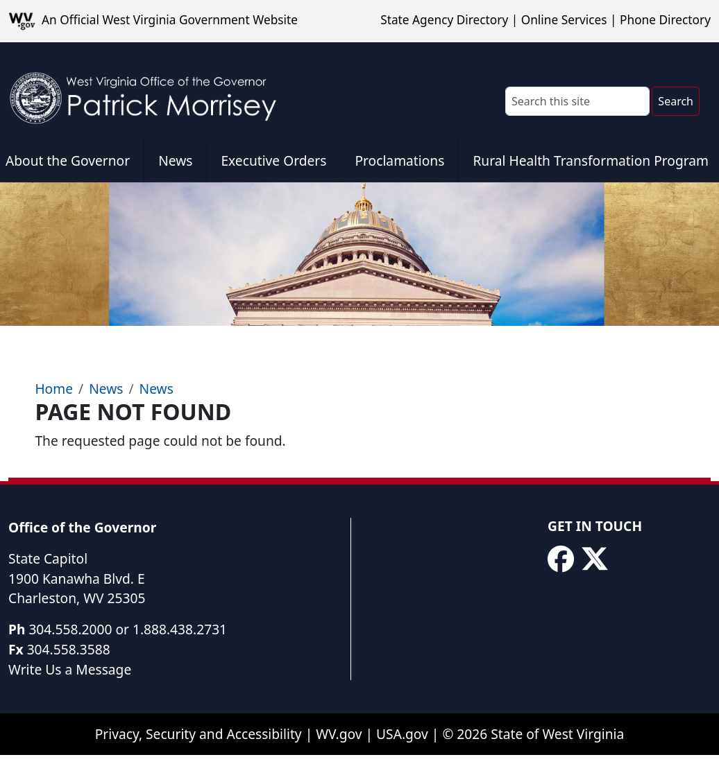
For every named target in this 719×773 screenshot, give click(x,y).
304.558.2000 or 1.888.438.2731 (127, 629)
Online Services (564, 20)
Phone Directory (665, 20)
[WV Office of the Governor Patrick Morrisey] (149, 91)
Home (54, 388)
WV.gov (339, 733)
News (175, 160)
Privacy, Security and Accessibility (198, 733)
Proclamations (399, 160)
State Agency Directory (444, 20)
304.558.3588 (68, 649)
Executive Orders (273, 160)
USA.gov (402, 733)
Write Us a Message (69, 669)
